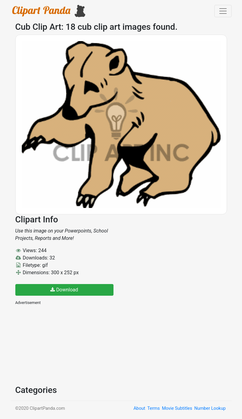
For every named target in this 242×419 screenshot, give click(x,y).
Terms (153, 408)
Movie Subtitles (177, 408)
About (139, 408)
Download (64, 290)
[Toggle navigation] (223, 11)
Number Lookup (209, 408)
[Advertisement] (61, 344)
